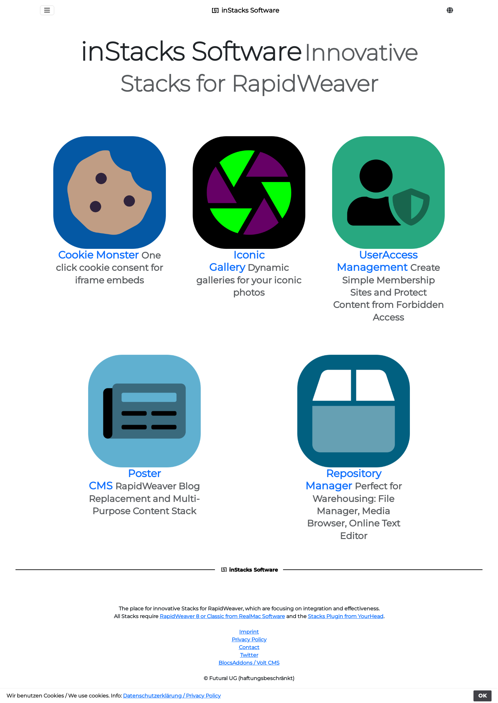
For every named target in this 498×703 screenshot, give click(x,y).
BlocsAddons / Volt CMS (249, 663)
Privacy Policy (249, 640)
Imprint (249, 632)
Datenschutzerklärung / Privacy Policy (172, 696)
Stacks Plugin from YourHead (345, 616)
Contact (249, 647)
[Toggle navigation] (47, 10)
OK (482, 696)
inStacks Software (245, 10)
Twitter (249, 655)
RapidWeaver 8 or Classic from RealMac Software (222, 616)
